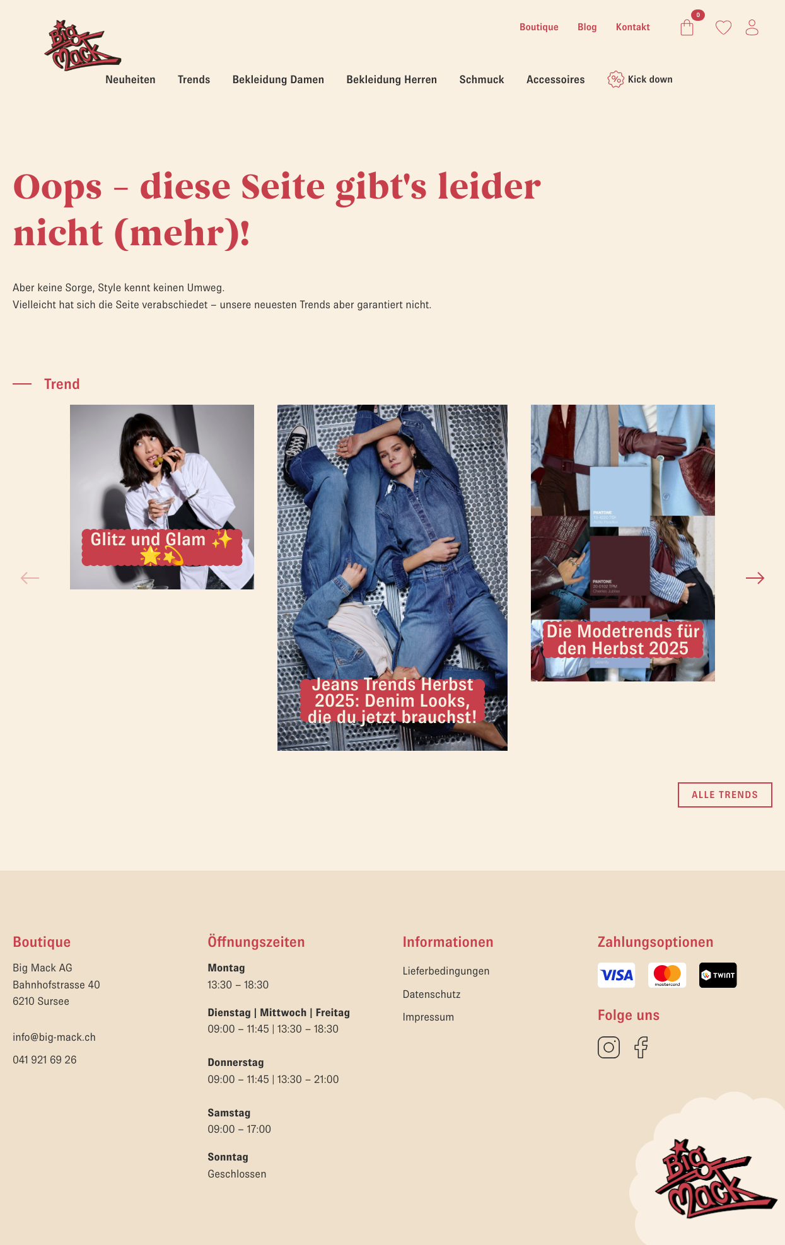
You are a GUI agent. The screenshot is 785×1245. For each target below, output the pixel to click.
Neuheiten (130, 79)
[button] (755, 578)
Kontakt (633, 27)
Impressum (429, 1016)
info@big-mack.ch (54, 1037)
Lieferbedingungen (446, 970)
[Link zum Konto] (723, 27)
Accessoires (555, 79)
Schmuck (481, 79)
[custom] (609, 1047)
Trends (194, 79)
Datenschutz (432, 994)
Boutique (539, 27)
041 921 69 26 (44, 1059)
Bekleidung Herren (391, 79)
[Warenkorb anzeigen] (684, 27)
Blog (587, 27)
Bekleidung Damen (278, 79)
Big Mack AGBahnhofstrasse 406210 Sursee (56, 984)
